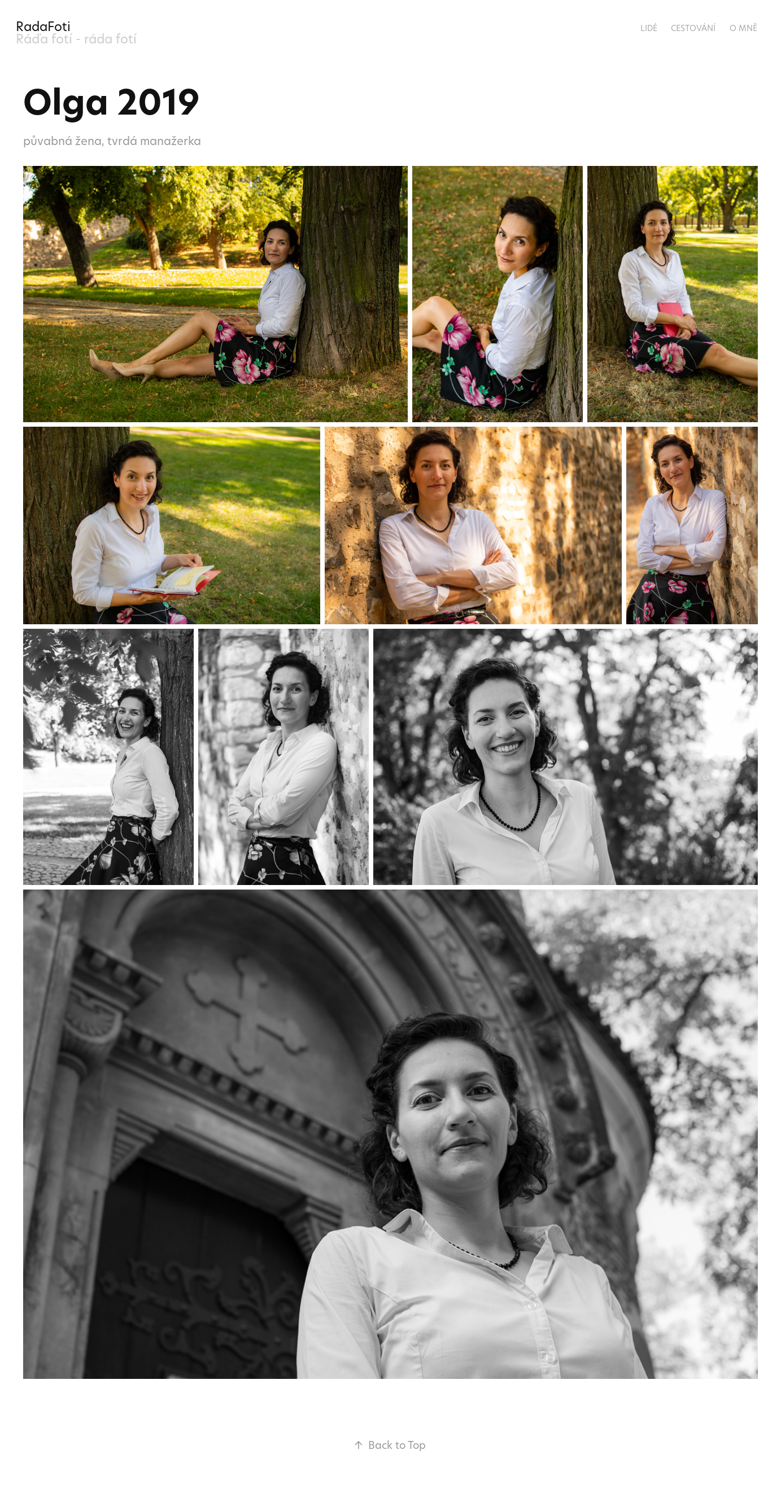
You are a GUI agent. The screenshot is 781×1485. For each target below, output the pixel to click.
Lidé (648, 28)
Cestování (693, 28)
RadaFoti (43, 26)
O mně (743, 28)
